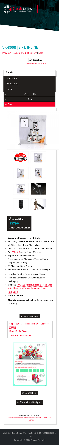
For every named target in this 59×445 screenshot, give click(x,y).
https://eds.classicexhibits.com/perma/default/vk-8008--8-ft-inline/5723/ (29, 419)
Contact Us (20, 94)
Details (9, 72)
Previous (6, 53)
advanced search (32, 63)
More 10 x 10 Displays (19, 331)
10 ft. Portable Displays (20, 335)
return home (42, 63)
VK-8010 (16, 252)
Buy (8, 104)
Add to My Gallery (29, 316)
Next (40, 53)
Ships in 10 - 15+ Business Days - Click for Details (28, 325)
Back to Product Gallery (25, 53)
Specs (9, 89)
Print (18, 99)
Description (11, 78)
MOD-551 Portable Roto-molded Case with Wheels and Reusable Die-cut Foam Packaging (30, 288)
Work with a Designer (29, 402)
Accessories (12, 83)
